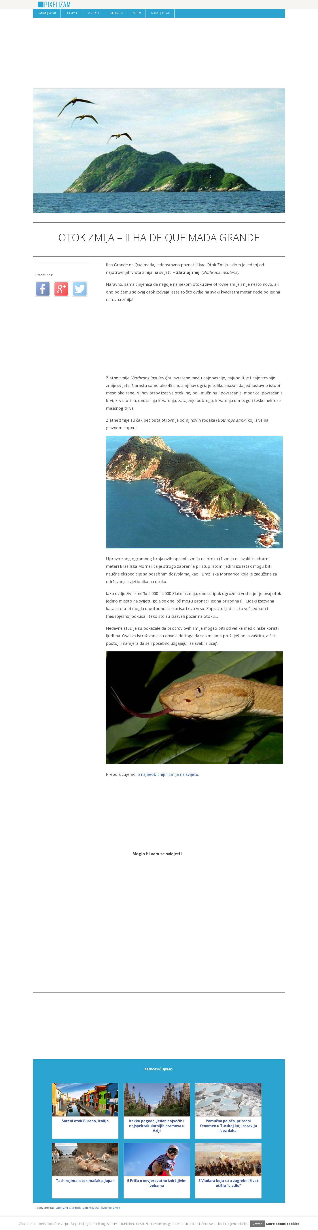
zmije (116, 1208)
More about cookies (282, 1223)
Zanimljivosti (47, 13)
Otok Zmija (63, 1208)
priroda (76, 1208)
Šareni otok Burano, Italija (85, 1120)
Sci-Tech (93, 13)
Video (137, 13)
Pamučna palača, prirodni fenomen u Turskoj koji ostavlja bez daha (228, 1125)
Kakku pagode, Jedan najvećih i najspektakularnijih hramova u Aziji (156, 1125)
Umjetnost (116, 13)
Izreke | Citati (160, 13)
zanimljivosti (91, 1208)
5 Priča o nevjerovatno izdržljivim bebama (157, 1183)
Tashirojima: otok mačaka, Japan (85, 1180)
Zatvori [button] (257, 1224)
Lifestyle (72, 13)
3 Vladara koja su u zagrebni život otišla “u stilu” (228, 1183)
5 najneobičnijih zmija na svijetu (168, 774)
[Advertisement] (159, 53)
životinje (106, 1208)
